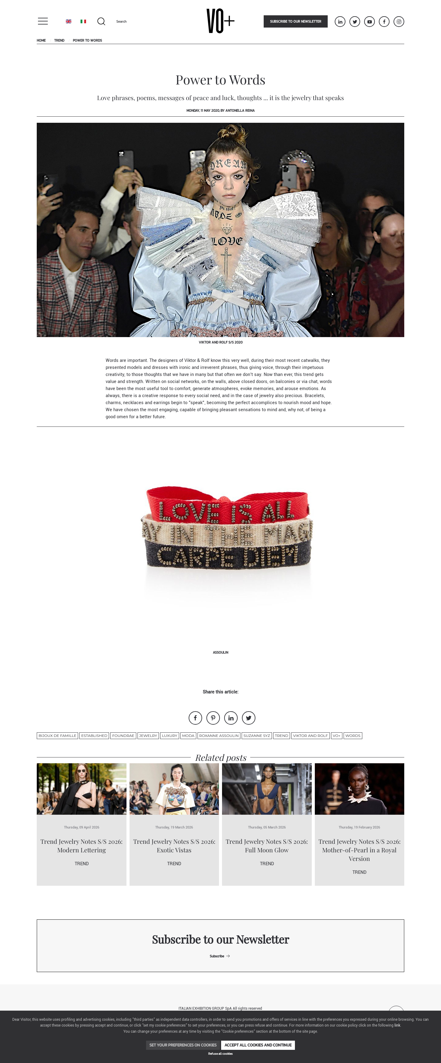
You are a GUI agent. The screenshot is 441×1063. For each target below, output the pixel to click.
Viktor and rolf (310, 735)
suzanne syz (256, 735)
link (397, 1025)
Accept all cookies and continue (258, 1045)
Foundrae (123, 735)
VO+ (337, 735)
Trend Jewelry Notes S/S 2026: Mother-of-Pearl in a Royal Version (359, 849)
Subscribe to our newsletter (295, 21)
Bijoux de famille (57, 735)
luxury (169, 735)
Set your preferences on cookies (183, 1045)
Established (94, 735)
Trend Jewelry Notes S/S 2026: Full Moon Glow (267, 845)
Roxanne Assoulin (219, 735)
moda (188, 735)
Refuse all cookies (220, 1053)
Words (352, 735)
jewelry (148, 735)
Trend (59, 40)
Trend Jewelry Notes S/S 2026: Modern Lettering (81, 845)
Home (41, 40)
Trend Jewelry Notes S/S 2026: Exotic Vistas (174, 845)
